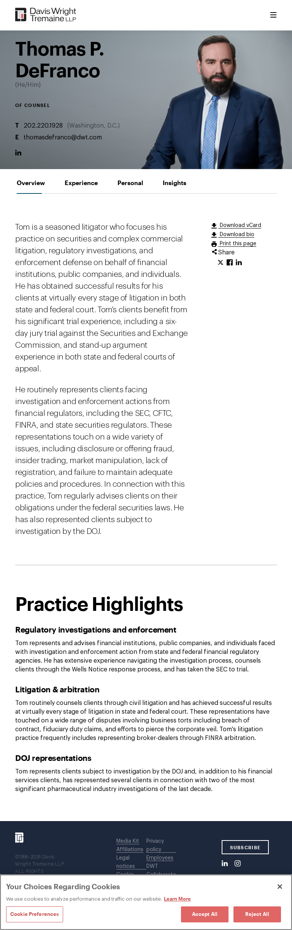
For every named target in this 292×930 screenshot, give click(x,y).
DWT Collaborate (161, 870)
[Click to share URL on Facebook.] (230, 262)
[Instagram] (238, 863)
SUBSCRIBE (245, 847)
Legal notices (125, 862)
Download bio (236, 234)
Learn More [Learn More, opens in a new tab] (177, 899)
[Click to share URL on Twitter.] (220, 262)
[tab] (31, 182)
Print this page (237, 243)
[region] (146, 902)
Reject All (257, 914)
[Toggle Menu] (273, 15)
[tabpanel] (146, 507)
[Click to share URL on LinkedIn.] (239, 262)
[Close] (279, 886)
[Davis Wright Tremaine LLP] (45, 15)
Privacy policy (155, 845)
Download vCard (239, 225)
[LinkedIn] (18, 153)
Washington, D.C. (93, 126)
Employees (159, 858)
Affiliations (129, 849)
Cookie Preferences (34, 914)
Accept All (204, 914)
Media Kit (127, 841)
